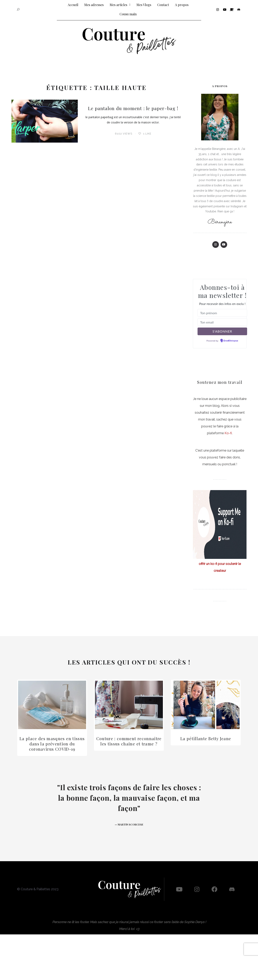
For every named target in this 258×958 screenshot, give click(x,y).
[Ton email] (222, 322)
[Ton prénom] (222, 313)
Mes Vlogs (143, 5)
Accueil (73, 5)
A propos (181, 5)
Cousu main (128, 14)
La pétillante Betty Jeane (206, 738)
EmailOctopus (231, 341)
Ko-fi (228, 433)
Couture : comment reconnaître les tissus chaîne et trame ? (129, 741)
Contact (163, 5)
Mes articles (120, 5)
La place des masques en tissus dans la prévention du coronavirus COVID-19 (52, 744)
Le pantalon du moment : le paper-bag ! (133, 108)
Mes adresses (94, 5)
